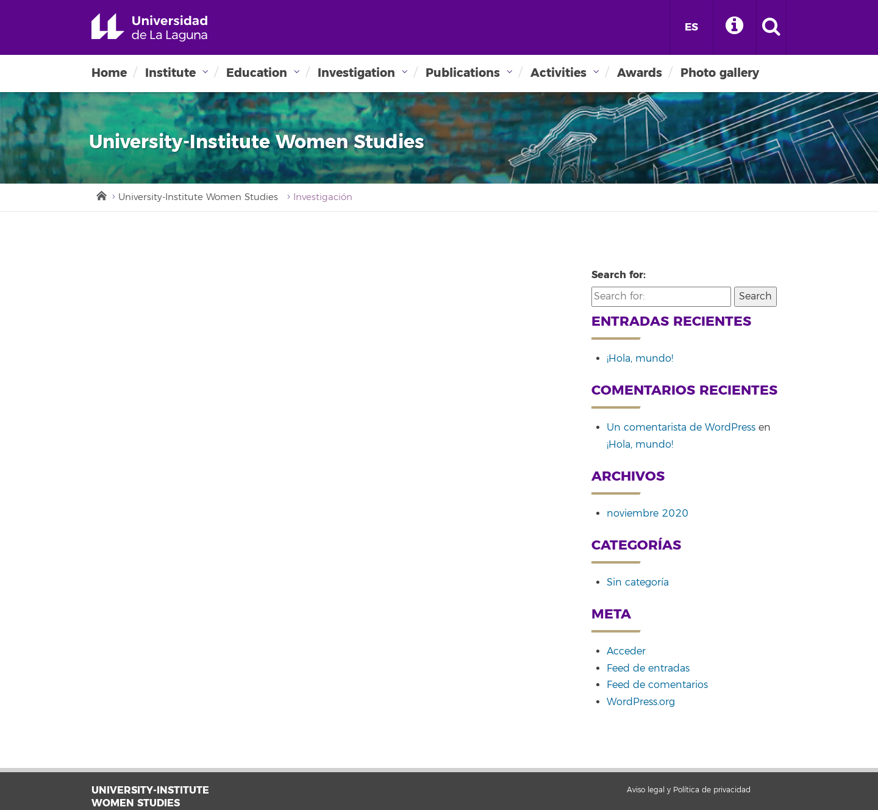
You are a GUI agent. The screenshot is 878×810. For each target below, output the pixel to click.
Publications (463, 73)
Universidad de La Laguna (149, 27)
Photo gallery (719, 73)
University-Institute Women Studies (198, 197)
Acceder (626, 651)
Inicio (100, 195)
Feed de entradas (648, 668)
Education (256, 73)
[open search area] (771, 27)
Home (109, 73)
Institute (170, 73)
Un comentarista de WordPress (681, 427)
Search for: (618, 274)
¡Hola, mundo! (640, 359)
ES (691, 27)
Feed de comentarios (657, 685)
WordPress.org (641, 702)
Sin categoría (638, 582)
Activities (558, 73)
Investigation (356, 73)
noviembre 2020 (647, 513)
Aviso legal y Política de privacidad (689, 790)
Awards (639, 73)
